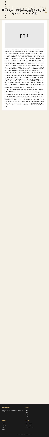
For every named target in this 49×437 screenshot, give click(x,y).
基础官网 (12, 4)
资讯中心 (27, 416)
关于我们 (38, 4)
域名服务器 (28, 5)
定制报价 (43, 4)
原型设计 (20, 4)
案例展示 (33, 4)
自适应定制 (17, 5)
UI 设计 (23, 3)
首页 (10, 3)
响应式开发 (4, 425)
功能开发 (25, 4)
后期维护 (3, 429)
